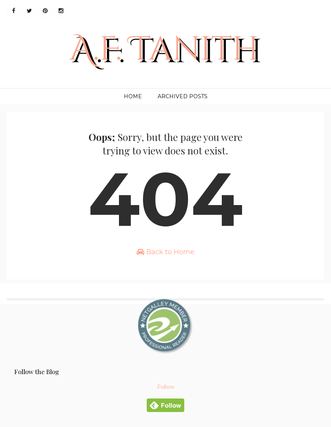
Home (133, 96)
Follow (165, 387)
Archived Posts (183, 96)
